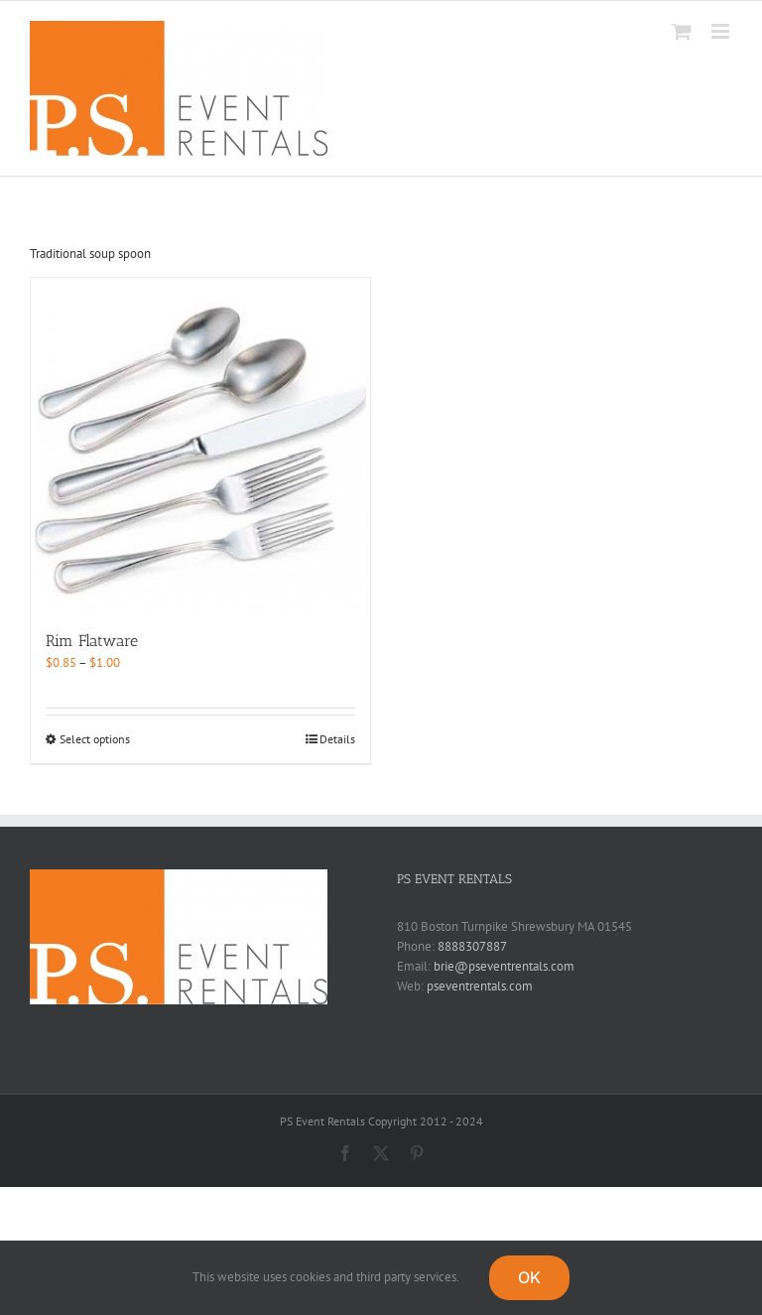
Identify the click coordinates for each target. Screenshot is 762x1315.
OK (529, 1277)
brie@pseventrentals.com (504, 966)
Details (337, 738)
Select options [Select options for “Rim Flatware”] (95, 738)
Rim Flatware (92, 640)
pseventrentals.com (480, 986)
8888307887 (472, 946)
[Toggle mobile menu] (721, 31)
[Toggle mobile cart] (682, 31)
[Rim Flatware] (200, 443)
